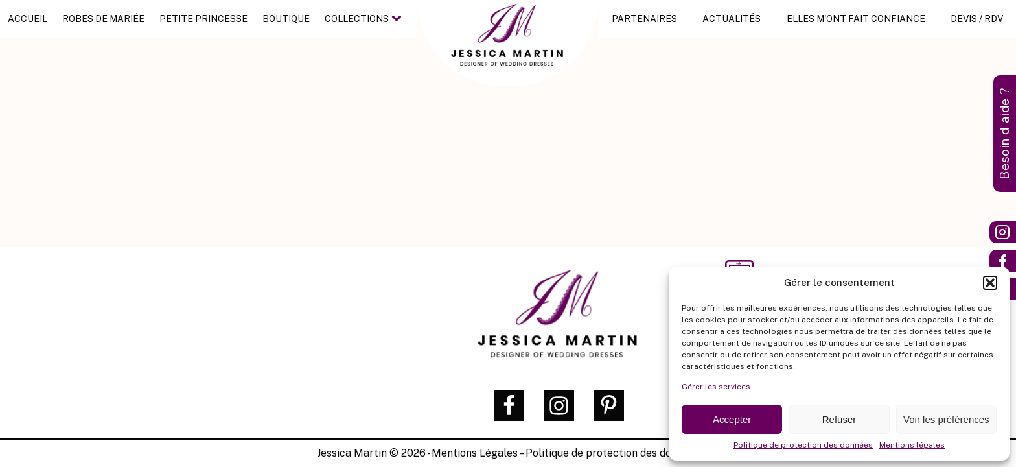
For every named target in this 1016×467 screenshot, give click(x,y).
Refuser (839, 419)
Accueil (27, 19)
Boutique (286, 19)
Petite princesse (203, 19)
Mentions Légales (475, 453)
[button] (990, 282)
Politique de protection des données (803, 444)
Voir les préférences (946, 419)
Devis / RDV (977, 19)
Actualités (731, 19)
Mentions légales (912, 444)
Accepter (732, 419)
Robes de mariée (103, 19)
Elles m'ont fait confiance (856, 19)
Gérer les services (716, 386)
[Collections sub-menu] (399, 18)
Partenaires (644, 19)
